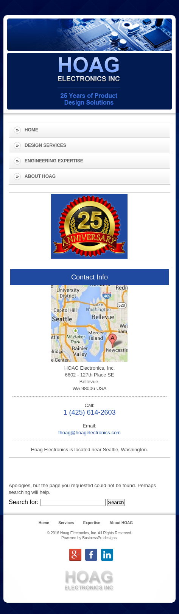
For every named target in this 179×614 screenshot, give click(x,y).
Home (31, 130)
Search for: (23, 502)
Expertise (91, 523)
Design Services (45, 145)
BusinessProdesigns (99, 538)
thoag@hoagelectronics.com (89, 432)
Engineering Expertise (54, 161)
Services (66, 523)
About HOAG (40, 176)
